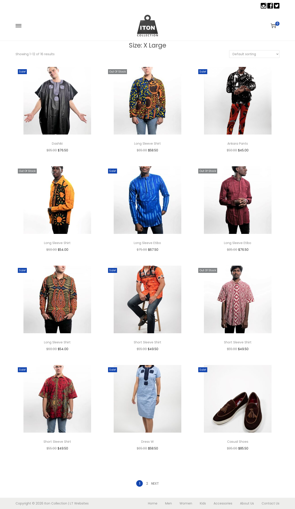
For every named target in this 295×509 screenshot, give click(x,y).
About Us (247, 503)
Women (186, 503)
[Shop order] (254, 54)
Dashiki (57, 143)
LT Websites (79, 503)
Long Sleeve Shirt (147, 143)
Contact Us (270, 503)
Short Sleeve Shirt (147, 342)
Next (155, 483)
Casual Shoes (237, 441)
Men (168, 503)
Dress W (147, 441)
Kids (203, 503)
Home (152, 503)
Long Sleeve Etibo (147, 243)
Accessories (223, 503)
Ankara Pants (237, 143)
